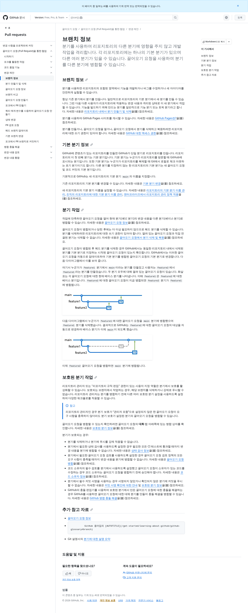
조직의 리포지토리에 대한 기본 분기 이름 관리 (94, 194)
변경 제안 (134, 29)
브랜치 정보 (75, 79)
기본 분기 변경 (152, 183)
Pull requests (15, 34)
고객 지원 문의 (132, 577)
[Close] (238, 5)
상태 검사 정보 (140, 450)
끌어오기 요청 (69, 29)
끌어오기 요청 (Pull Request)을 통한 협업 (103, 29)
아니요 (83, 573)
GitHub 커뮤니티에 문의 (137, 572)
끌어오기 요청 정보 (116, 222)
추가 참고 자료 (77, 509)
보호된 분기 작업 (79, 377)
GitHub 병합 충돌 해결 (103, 498)
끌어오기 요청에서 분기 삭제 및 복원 (142, 237)
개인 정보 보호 (107, 600)
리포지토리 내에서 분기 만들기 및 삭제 (107, 111)
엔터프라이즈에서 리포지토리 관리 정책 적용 (151, 194)
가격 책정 (131, 600)
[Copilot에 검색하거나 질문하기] (123, 17)
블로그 (159, 600)
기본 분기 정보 (77, 144)
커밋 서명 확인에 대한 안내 (121, 485)
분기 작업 (73, 209)
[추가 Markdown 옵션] (229, 41)
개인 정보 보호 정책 (71, 579)
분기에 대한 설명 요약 (97, 539)
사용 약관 (92, 600)
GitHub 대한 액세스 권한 (141, 133)
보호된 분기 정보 (102, 428)
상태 (120, 600)
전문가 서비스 (145, 600)
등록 (240, 17)
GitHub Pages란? (165, 118)
